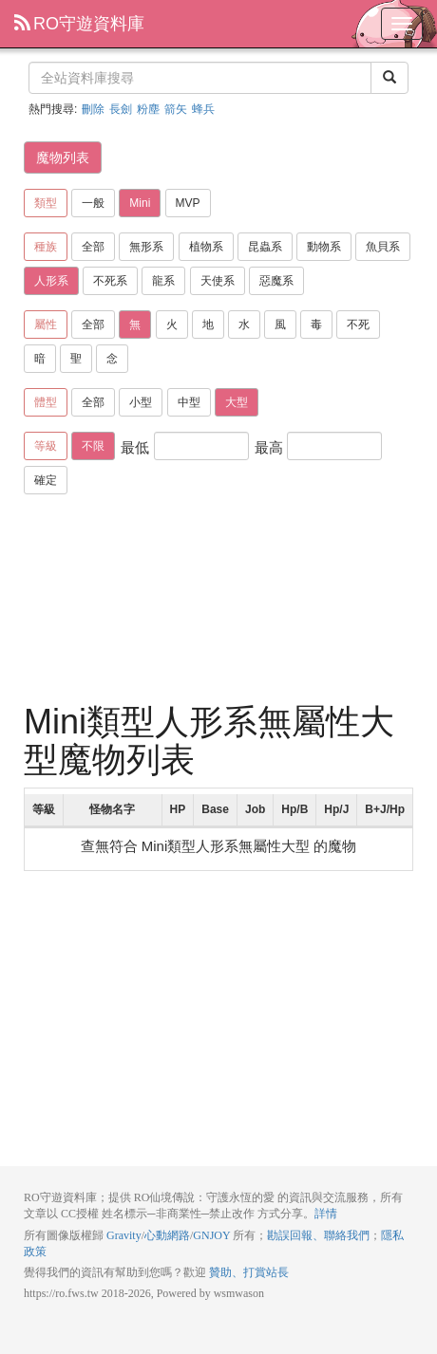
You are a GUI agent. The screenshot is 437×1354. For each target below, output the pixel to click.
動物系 (324, 246)
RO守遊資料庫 (79, 23)
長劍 (120, 109)
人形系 (51, 280)
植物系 (206, 246)
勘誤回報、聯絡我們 (318, 1235)
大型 (236, 402)
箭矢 (175, 109)
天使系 (217, 280)
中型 (189, 402)
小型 (140, 402)
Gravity (124, 1235)
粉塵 (148, 109)
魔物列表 (62, 157)
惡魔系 (276, 280)
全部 (93, 246)
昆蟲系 (265, 246)
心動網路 (167, 1235)
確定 (45, 480)
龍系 (163, 280)
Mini (139, 203)
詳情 (325, 1213)
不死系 (110, 280)
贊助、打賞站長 (249, 1272)
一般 (93, 203)
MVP (188, 203)
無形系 (146, 246)
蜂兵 (203, 109)
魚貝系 (383, 246)
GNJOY (211, 1235)
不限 (93, 446)
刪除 (93, 109)
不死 (358, 324)
